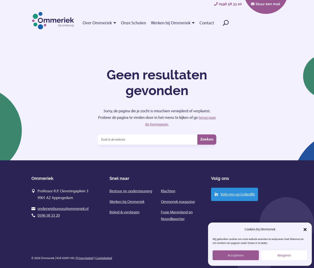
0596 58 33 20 (230, 4)
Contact (207, 22)
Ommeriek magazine (178, 201)
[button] (305, 229)
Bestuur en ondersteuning (130, 191)
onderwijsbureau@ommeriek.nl (63, 208)
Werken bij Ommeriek (170, 22)
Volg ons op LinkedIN (237, 194)
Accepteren (236, 255)
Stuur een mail (268, 4)
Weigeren (284, 255)
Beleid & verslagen (124, 212)
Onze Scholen (133, 22)
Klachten (168, 191)
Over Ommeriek (97, 22)
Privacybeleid (84, 258)
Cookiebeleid (103, 258)
